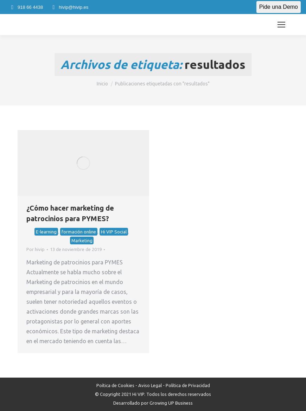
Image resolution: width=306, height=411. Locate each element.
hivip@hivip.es (69, 7)
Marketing (82, 240)
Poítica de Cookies (115, 385)
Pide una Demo (278, 7)
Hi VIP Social (114, 231)
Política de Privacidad (188, 385)
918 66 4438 (26, 7)
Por (35, 249)
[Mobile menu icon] (281, 25)
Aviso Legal (150, 385)
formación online (79, 231)
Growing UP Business (171, 402)
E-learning (46, 231)
